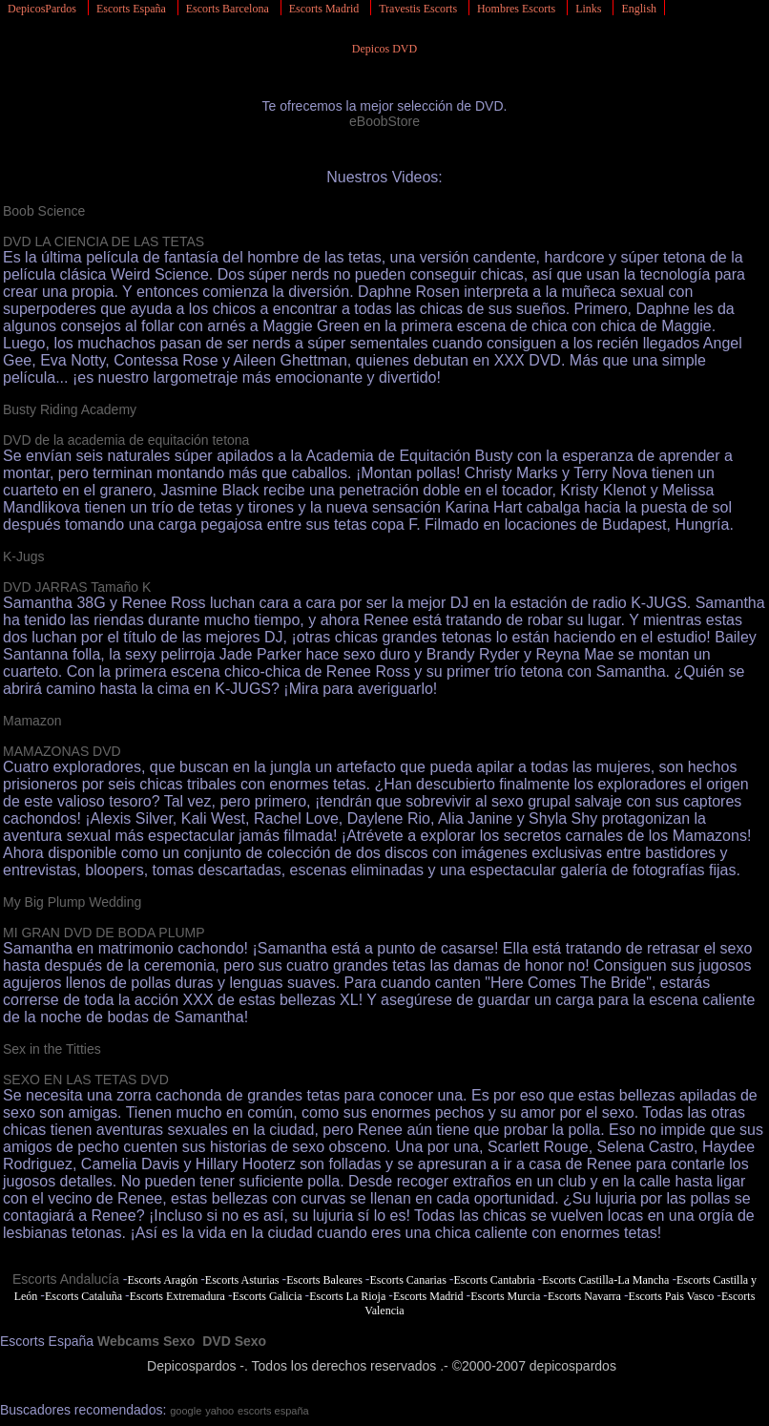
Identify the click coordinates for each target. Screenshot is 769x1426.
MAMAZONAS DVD (62, 751)
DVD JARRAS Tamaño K (77, 587)
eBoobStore (384, 121)
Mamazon (32, 720)
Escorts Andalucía (65, 1279)
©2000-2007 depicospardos (534, 1366)
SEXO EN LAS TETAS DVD (86, 1079)
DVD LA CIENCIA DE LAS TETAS (103, 241)
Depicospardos (191, 1366)
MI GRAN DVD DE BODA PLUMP (104, 932)
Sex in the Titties (52, 1049)
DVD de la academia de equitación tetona (126, 440)
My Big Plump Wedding (72, 902)
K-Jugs (24, 556)
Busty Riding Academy (69, 409)
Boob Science (44, 211)
